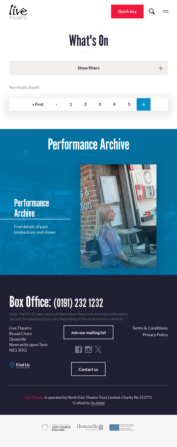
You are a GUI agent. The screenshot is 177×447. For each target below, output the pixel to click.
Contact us (88, 376)
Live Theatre (20, 12)
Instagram (88, 356)
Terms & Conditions (150, 334)
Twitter (98, 356)
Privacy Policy (155, 341)
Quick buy (127, 11)
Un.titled (97, 409)
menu (165, 11)
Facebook (78, 356)
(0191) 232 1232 (86, 308)
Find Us (23, 371)
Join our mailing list (88, 339)
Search (152, 11)
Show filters (89, 68)
